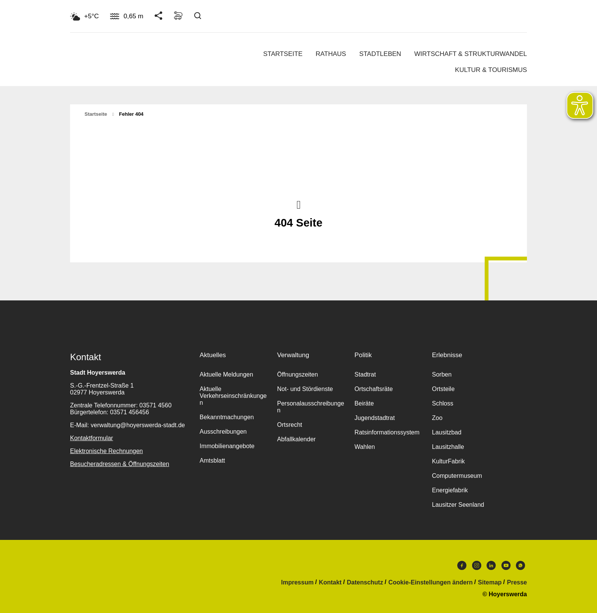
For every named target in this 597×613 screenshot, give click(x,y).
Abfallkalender (296, 439)
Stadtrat (365, 374)
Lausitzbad (446, 432)
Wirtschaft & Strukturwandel (470, 53)
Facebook (461, 565)
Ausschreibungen (223, 431)
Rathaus (331, 53)
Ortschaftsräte (373, 389)
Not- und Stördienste (305, 389)
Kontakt (330, 582)
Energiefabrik (450, 490)
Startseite (282, 53)
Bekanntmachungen (227, 417)
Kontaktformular (91, 438)
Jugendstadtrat (374, 418)
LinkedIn (491, 565)
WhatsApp (520, 565)
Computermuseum (457, 476)
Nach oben (298, 204)
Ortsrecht (289, 424)
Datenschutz (365, 582)
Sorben (442, 374)
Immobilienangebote (227, 446)
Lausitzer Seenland (458, 504)
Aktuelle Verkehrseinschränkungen (233, 396)
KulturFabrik (448, 461)
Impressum (297, 582)
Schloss (442, 403)
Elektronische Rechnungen (106, 451)
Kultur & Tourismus (491, 69)
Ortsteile (443, 389)
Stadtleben (380, 53)
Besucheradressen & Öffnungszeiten (119, 464)
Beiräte (364, 403)
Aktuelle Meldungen (226, 374)
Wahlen (364, 447)
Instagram (476, 565)
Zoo (437, 418)
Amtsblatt (212, 460)
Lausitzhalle (448, 447)
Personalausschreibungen (310, 406)
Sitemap (489, 582)
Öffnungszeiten (297, 374)
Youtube (506, 565)
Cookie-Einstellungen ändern (430, 582)
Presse (517, 582)
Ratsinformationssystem (387, 432)
